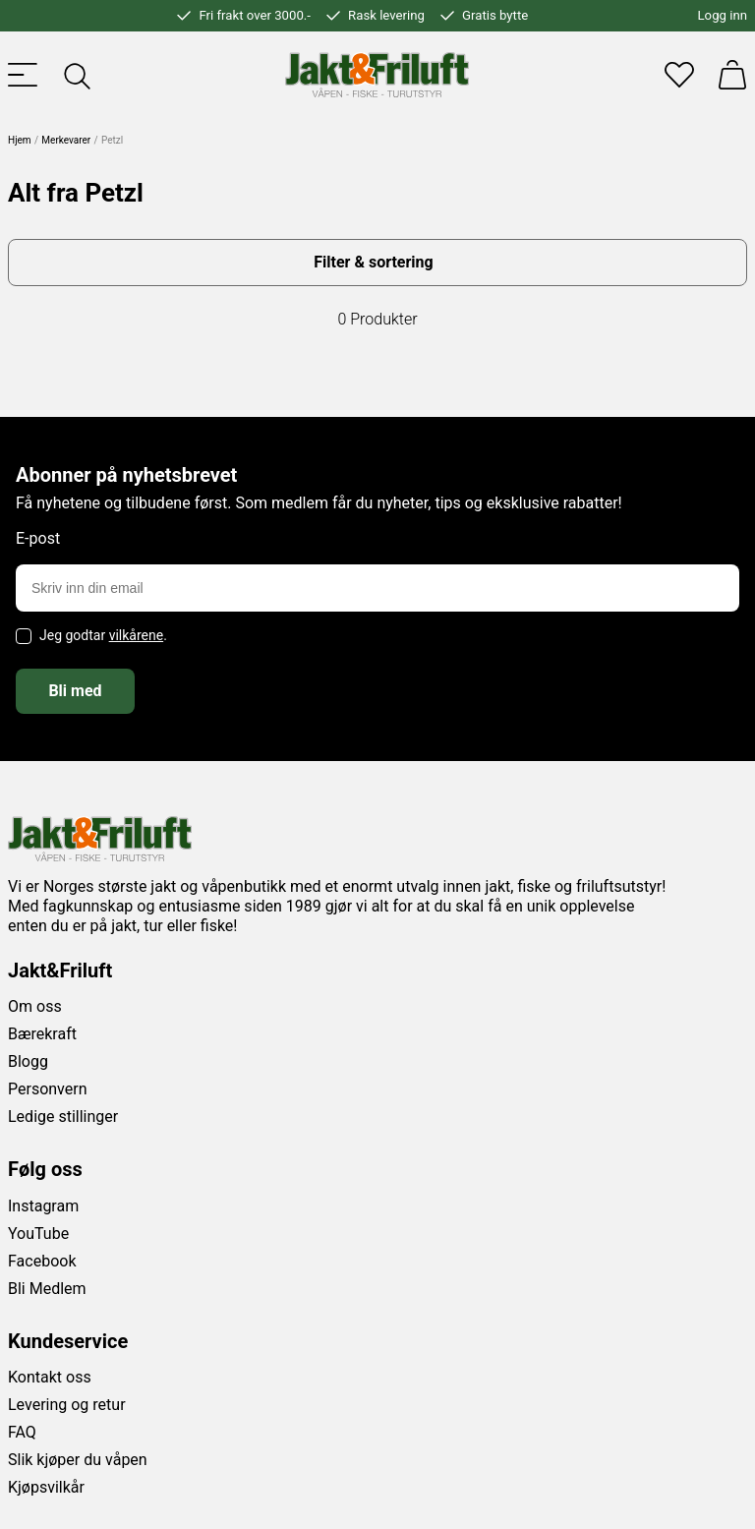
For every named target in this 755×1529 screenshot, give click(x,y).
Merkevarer (65, 140)
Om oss (35, 1006)
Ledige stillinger (63, 1116)
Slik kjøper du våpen (77, 1459)
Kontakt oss (49, 1377)
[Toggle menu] (22, 74)
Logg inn (722, 15)
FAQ (22, 1432)
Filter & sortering (373, 262)
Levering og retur (67, 1404)
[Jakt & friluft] (377, 74)
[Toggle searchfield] (75, 74)
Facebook (42, 1261)
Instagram (43, 1206)
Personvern (47, 1089)
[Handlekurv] (732, 74)
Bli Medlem (47, 1288)
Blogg (28, 1061)
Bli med (74, 690)
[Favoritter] (679, 74)
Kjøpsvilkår (46, 1487)
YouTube (38, 1233)
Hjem (19, 140)
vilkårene (136, 635)
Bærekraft (42, 1034)
